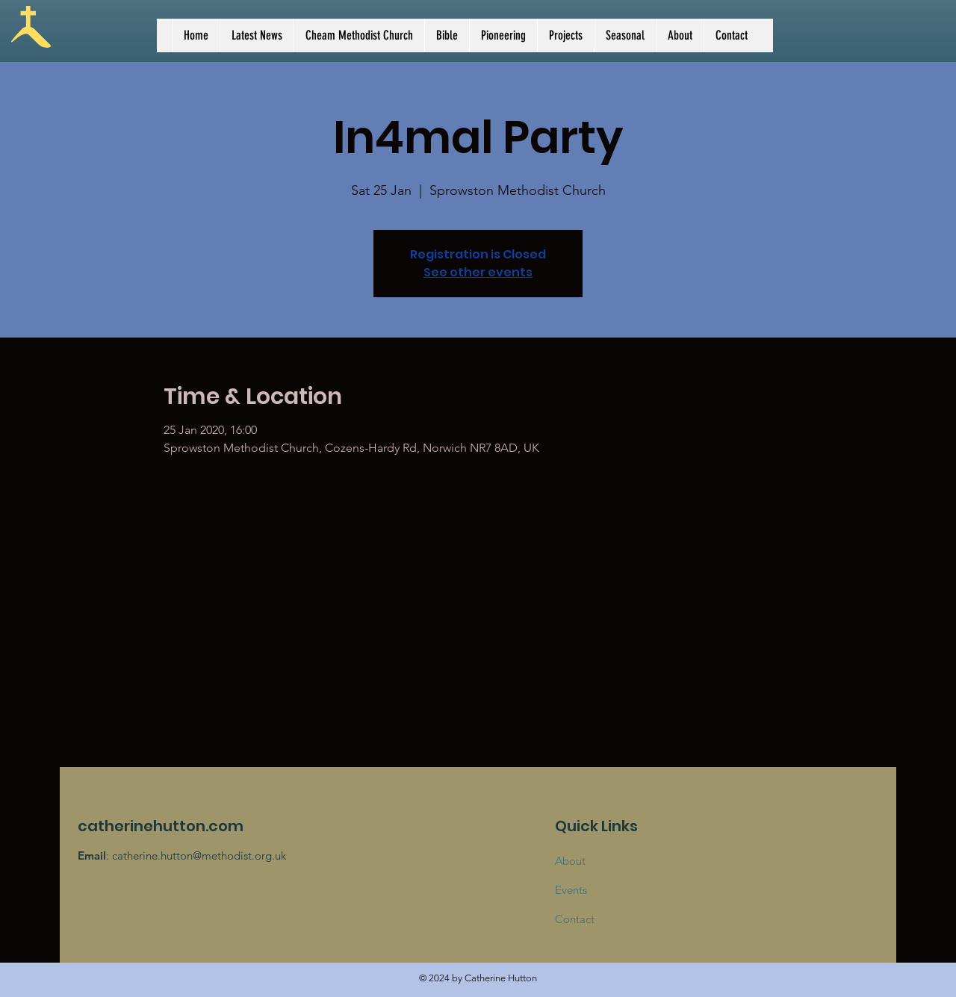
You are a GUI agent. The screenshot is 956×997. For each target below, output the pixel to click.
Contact (575, 919)
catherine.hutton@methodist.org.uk (199, 855)
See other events (478, 272)
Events (571, 890)
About (570, 861)
